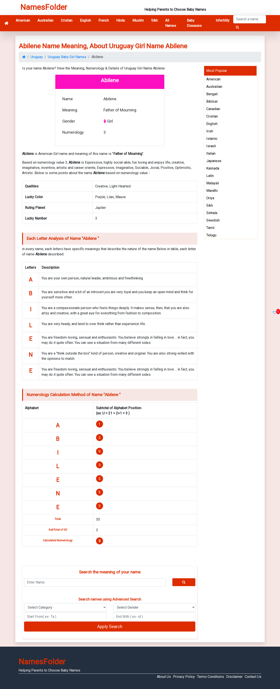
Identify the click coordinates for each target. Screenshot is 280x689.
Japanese (213, 161)
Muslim (138, 20)
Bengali (212, 94)
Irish (209, 131)
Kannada (212, 168)
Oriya (210, 198)
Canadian (213, 109)
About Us (164, 677)
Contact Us (253, 677)
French (103, 20)
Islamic (211, 139)
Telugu (211, 235)
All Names (170, 23)
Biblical (211, 101)
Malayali (212, 183)
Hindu (120, 20)
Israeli (211, 146)
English (85, 20)
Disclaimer (234, 677)
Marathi (212, 191)
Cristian (66, 20)
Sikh (154, 20)
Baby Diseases (194, 23)
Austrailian (45, 20)
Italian (210, 153)
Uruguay (37, 57)
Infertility (222, 20)
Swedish (213, 220)
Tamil (210, 228)
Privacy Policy (184, 677)
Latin (210, 176)
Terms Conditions (210, 677)
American (23, 20)
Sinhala (211, 213)
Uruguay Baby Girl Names (67, 57)
